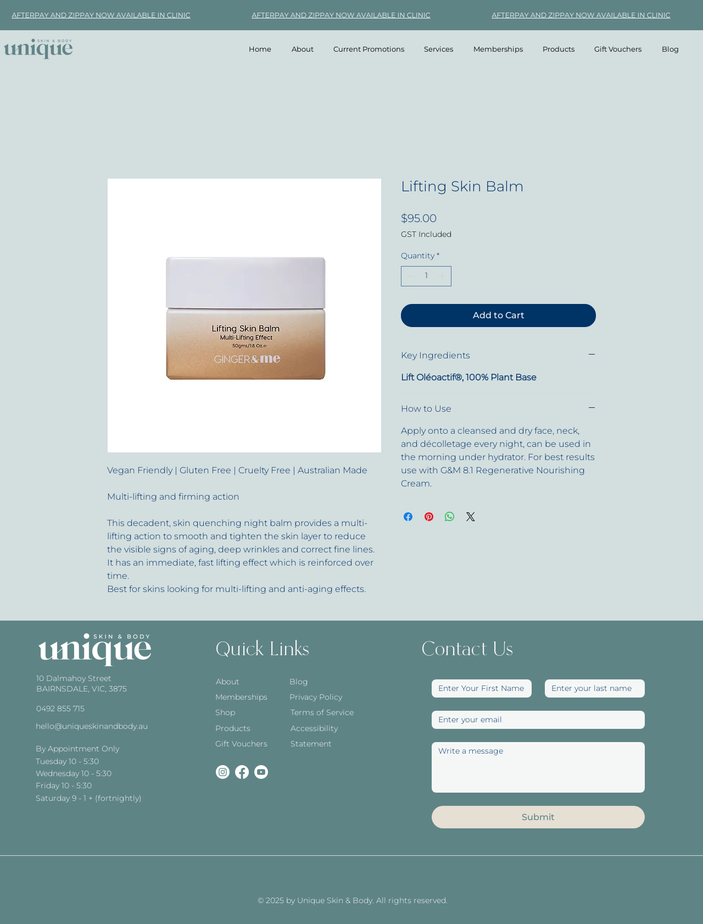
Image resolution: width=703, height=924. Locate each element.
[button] (438, 49)
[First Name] (478, 688)
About (227, 682)
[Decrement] (409, 276)
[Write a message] (538, 767)
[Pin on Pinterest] (429, 516)
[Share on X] (470, 516)
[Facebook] (242, 772)
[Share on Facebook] (408, 516)
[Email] (535, 720)
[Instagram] (223, 772)
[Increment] (443, 276)
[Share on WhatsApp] (449, 516)
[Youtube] (261, 772)
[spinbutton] (426, 276)
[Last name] (591, 688)
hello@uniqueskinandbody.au (92, 726)
